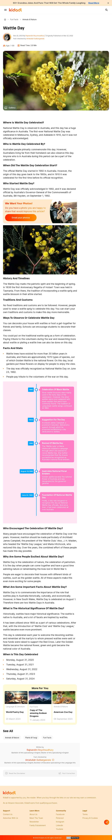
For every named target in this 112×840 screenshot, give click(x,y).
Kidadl (5, 19)
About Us (33, 814)
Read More (93, 3)
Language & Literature (15, 706)
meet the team (36, 818)
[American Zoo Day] (63, 697)
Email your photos (21, 217)
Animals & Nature (61, 706)
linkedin (59, 825)
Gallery (12, 107)
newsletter (34, 822)
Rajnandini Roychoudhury (35, 36)
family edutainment (38, 825)
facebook (60, 814)
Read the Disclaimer (17, 773)
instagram (60, 822)
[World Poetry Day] (16, 697)
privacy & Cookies (90, 818)
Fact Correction (68, 773)
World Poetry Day (15, 712)
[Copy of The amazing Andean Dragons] (40, 697)
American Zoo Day (63, 712)
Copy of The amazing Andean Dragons (38, 713)
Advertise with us (10, 818)
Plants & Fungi (31, 738)
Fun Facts (14, 19)
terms (85, 814)
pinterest (60, 818)
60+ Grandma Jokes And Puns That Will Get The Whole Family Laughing (49, 3)
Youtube (59, 829)
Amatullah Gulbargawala (35, 39)
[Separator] (106, 822)
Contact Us (7, 814)
